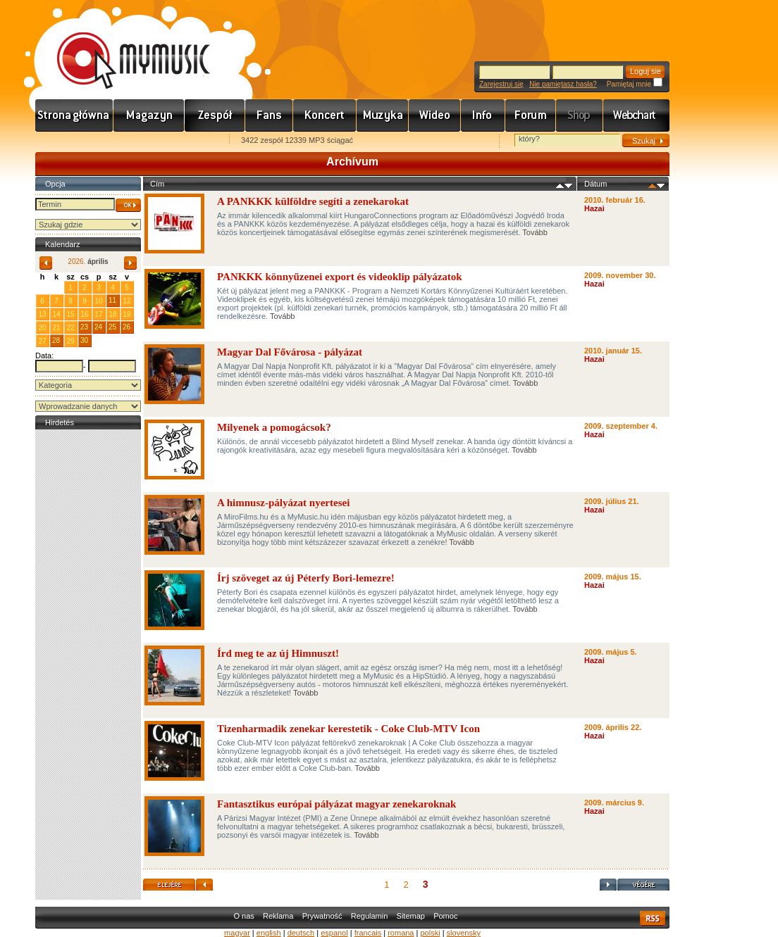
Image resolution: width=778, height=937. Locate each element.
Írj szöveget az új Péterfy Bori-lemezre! (306, 578)
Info (483, 115)
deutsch (301, 933)
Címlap (74, 115)
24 (98, 327)
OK (128, 205)
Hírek (149, 115)
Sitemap (411, 916)
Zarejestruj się (501, 84)
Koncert (325, 115)
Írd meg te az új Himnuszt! (278, 653)
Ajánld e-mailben (184, 141)
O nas (243, 916)
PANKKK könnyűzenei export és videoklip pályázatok (339, 276)
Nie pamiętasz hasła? (563, 84)
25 (112, 327)
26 (126, 327)
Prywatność (322, 916)
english (269, 933)
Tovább (534, 232)
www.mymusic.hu (121, 46)
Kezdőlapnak (124, 141)
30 (84, 340)
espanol (334, 933)
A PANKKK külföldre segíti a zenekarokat (313, 201)
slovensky (464, 933)
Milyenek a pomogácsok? (274, 427)
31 (56, 287)
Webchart (636, 115)
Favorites (64, 141)
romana (401, 933)
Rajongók (269, 115)
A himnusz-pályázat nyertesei (283, 502)
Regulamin (369, 916)
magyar (237, 933)
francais (368, 933)
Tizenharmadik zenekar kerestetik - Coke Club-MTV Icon (348, 728)
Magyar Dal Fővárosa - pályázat (289, 352)
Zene (383, 115)
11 (112, 300)
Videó (435, 115)
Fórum (530, 115)
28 (56, 340)
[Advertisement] (88, 644)
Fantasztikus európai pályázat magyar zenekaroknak (336, 804)
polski (430, 933)
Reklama (278, 916)
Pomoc (445, 916)
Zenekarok (215, 115)
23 (84, 327)
